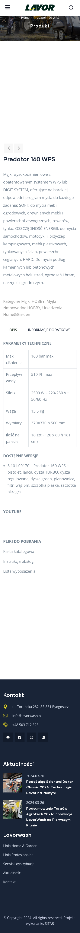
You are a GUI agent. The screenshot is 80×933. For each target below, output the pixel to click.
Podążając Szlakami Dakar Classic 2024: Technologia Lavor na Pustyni (49, 787)
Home (25, 17)
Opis (13, 329)
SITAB (49, 923)
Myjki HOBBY (33, 301)
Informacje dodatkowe (49, 329)
